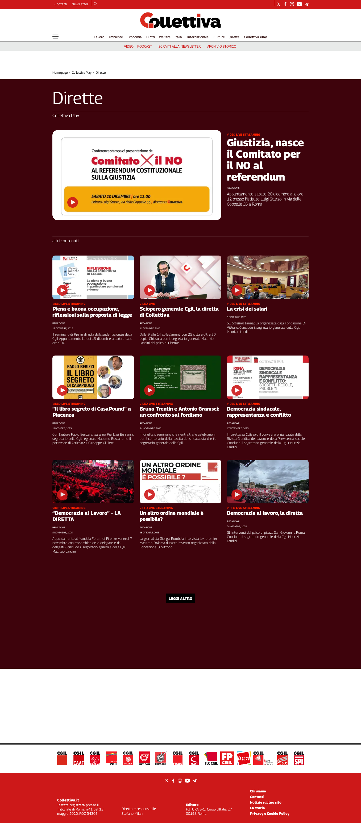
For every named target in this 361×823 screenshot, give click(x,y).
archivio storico (221, 46)
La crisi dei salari (247, 309)
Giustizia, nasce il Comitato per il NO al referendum (265, 159)
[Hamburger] (55, 37)
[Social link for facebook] (285, 4)
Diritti (150, 37)
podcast (144, 46)
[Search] (96, 4)
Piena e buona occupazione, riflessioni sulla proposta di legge (92, 312)
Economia (134, 37)
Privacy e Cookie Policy (269, 813)
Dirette (234, 37)
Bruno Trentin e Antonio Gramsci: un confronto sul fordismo (179, 412)
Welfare (165, 37)
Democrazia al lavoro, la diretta (265, 513)
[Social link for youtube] (299, 4)
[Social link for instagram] (292, 4)
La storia (257, 808)
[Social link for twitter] (279, 4)
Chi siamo (258, 791)
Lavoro (99, 37)
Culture (219, 37)
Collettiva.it (68, 800)
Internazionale (197, 37)
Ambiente (116, 37)
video (128, 46)
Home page (60, 72)
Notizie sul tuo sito (265, 802)
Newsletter (80, 4)
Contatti (61, 4)
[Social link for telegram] (307, 4)
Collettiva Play (255, 37)
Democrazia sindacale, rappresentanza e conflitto (259, 412)
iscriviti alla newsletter (179, 46)
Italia (178, 37)
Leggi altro (180, 598)
